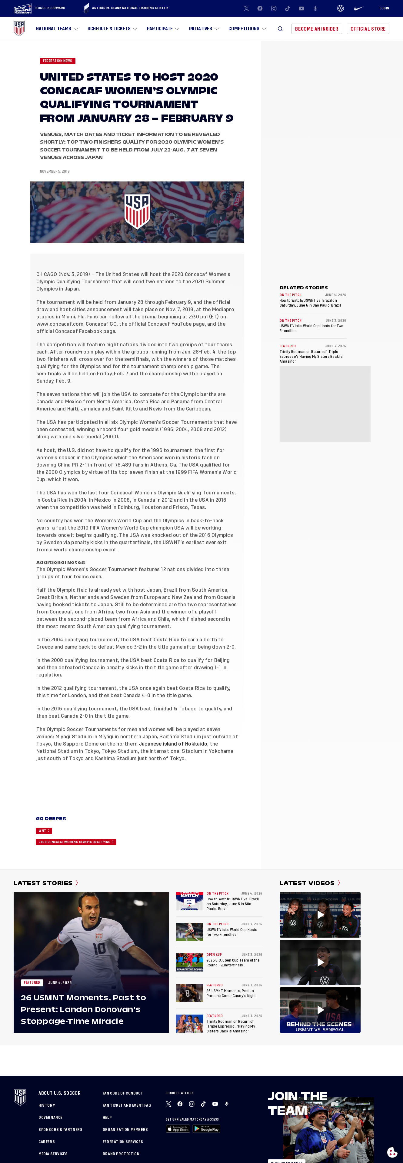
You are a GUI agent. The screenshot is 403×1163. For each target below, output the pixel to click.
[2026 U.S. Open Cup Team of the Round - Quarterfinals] (189, 962)
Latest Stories (46, 883)
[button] (280, 29)
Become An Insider (316, 29)
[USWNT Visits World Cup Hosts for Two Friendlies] (189, 932)
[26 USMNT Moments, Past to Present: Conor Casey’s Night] (189, 993)
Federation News (57, 60)
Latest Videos (310, 883)
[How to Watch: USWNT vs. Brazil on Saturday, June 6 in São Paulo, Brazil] (189, 901)
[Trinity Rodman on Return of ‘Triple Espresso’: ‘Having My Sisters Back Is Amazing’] (189, 1024)
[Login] (384, 8)
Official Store (368, 29)
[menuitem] (56, 29)
